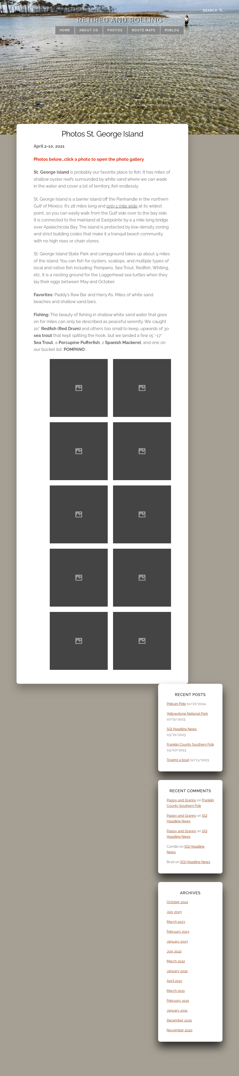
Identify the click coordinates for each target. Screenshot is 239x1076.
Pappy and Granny (181, 800)
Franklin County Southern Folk (190, 744)
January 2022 (177, 971)
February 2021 (178, 1001)
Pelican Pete (176, 704)
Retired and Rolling (119, 20)
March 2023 (176, 922)
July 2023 (174, 912)
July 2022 (174, 951)
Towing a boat (178, 760)
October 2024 (177, 902)
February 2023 (178, 932)
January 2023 (177, 941)
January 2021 (177, 1010)
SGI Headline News (182, 729)
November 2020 (179, 1030)
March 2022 (176, 961)
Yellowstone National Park (187, 714)
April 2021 (174, 981)
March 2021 (176, 991)
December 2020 (179, 1020)
